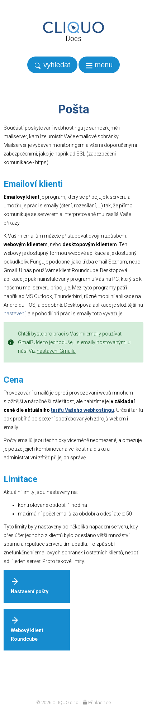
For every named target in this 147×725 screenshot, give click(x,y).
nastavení (14, 313)
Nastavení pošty (29, 585)
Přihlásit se (96, 702)
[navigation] (99, 65)
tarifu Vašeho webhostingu (82, 410)
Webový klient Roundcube (27, 629)
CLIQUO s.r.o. (65, 702)
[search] (52, 65)
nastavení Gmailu (56, 351)
